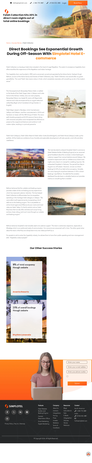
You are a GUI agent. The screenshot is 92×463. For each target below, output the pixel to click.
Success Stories (16, 43)
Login (64, 3)
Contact (76, 405)
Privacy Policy (9, 424)
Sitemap (22, 424)
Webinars (66, 425)
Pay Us (16, 424)
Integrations (57, 413)
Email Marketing (43, 421)
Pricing (55, 415)
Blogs (65, 408)
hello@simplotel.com (18, 3)
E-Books (66, 415)
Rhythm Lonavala (22, 334)
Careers (55, 411)
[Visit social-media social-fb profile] (7, 412)
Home (8, 43)
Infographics (67, 418)
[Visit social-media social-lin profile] (20, 412)
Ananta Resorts (21, 291)
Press (54, 418)
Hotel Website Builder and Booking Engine (43, 411)
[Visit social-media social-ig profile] (7, 418)
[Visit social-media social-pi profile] (27, 412)
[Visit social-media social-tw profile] (13, 412)
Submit (77, 383)
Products (40, 405)
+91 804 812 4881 (52, 3)
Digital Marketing (43, 424)
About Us (55, 408)
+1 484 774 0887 (36, 3)
